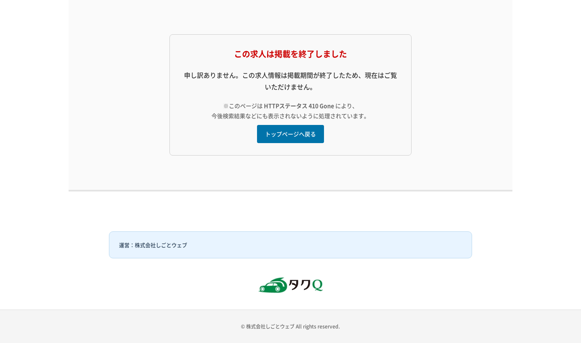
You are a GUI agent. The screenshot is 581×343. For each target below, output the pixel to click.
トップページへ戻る (290, 134)
